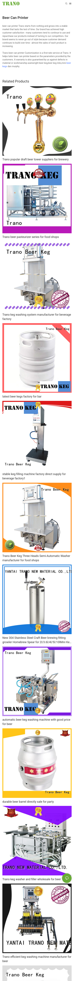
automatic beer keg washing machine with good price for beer (36, 722)
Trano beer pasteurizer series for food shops (30, 237)
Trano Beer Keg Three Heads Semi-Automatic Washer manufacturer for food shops (36, 558)
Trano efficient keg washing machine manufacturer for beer (36, 959)
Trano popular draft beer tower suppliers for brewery (35, 159)
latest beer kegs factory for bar (21, 396)
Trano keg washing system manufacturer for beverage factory (36, 317)
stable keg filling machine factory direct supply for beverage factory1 (34, 476)
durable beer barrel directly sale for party (28, 801)
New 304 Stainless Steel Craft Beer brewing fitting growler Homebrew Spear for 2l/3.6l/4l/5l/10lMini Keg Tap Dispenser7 (36, 640)
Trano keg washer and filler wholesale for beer (31, 879)
